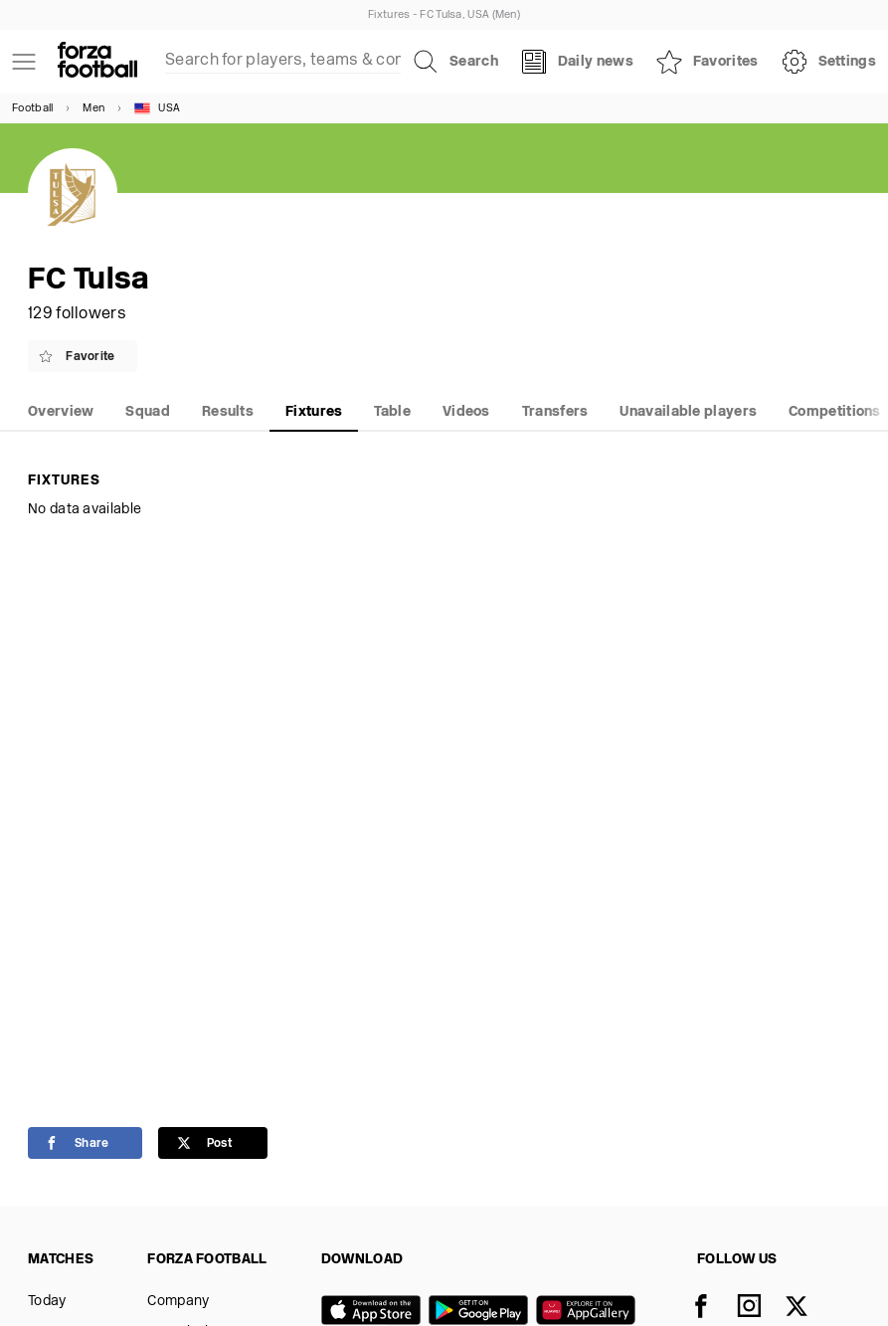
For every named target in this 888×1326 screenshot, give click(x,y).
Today (47, 1301)
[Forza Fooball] (97, 62)
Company (178, 1301)
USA (157, 108)
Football (32, 108)
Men (93, 108)
